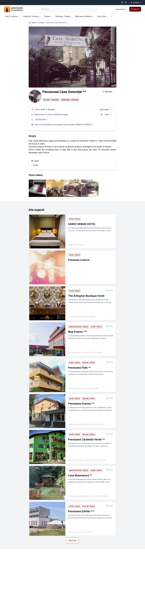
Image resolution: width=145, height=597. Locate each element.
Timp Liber (102, 16)
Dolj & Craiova (12, 16)
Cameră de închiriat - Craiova (78, 326)
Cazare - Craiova (51, 100)
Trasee (48, 16)
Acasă (33, 23)
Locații (41, 23)
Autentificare (121, 9)
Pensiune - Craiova (69, 100)
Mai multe (72, 540)
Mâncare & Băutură (84, 16)
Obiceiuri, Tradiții (63, 16)
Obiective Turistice (31, 16)
